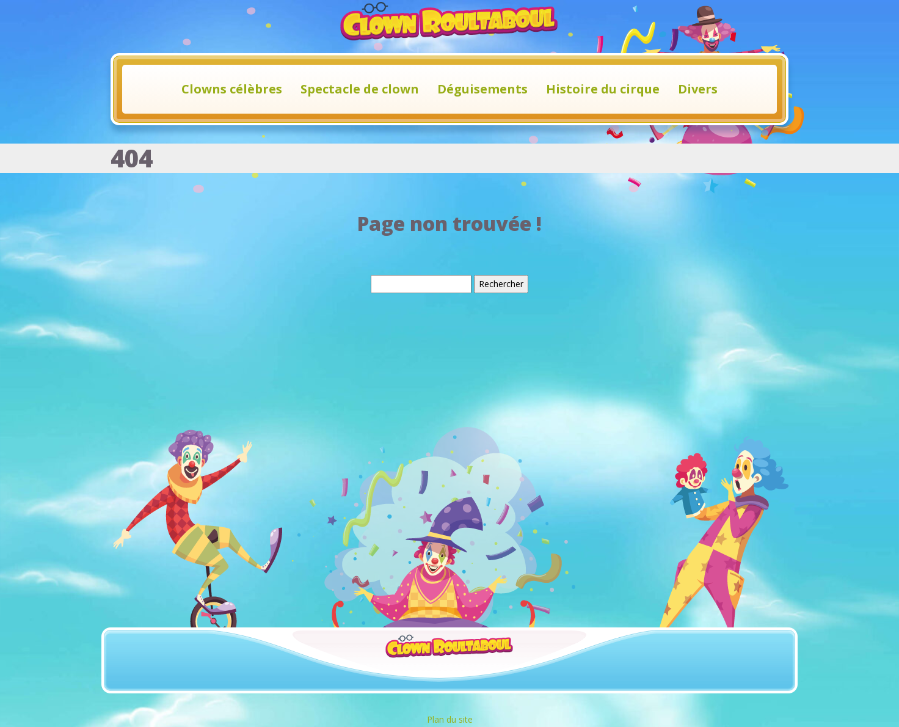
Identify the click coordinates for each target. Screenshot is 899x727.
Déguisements (482, 89)
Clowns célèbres (231, 89)
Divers (698, 89)
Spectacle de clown (359, 89)
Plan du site (450, 719)
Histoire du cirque (603, 89)
